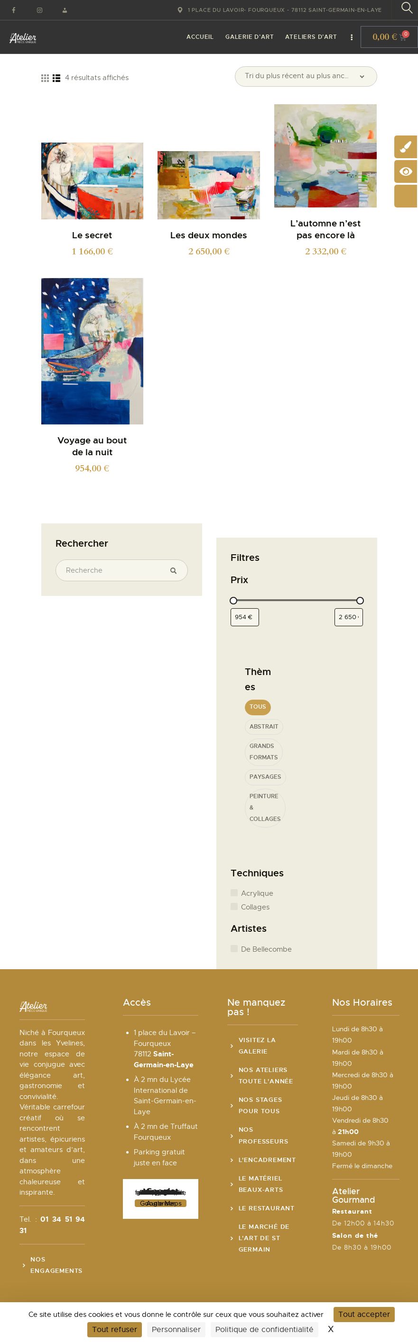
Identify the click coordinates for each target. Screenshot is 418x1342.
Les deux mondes (209, 238)
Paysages (265, 780)
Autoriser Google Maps (161, 1206)
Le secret (92, 238)
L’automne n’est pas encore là (325, 232)
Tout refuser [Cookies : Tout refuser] (114, 1329)
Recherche (176, 574)
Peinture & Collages (265, 811)
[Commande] (306, 77)
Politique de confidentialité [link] (264, 1329)
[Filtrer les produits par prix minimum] (245, 621)
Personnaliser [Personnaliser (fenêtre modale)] (176, 1329)
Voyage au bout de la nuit (92, 450)
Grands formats (264, 755)
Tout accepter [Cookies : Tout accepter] (364, 1314)
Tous (258, 710)
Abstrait (264, 730)
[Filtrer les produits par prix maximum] (348, 621)
